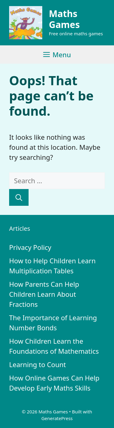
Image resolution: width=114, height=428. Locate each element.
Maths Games (64, 19)
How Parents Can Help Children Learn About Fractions (44, 294)
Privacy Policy (30, 247)
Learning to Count (37, 364)
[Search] (19, 197)
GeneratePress (57, 418)
